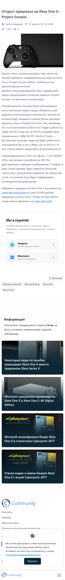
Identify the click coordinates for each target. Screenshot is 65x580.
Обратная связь (10, 522)
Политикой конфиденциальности (22, 554)
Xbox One (48, 284)
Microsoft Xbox (32, 284)
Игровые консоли (12, 284)
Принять (32, 561)
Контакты (7, 512)
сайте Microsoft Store (14, 192)
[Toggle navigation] (59, 575)
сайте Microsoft (43, 201)
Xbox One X (8, 290)
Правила (6, 517)
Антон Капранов (14, 24)
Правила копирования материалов (21, 528)
